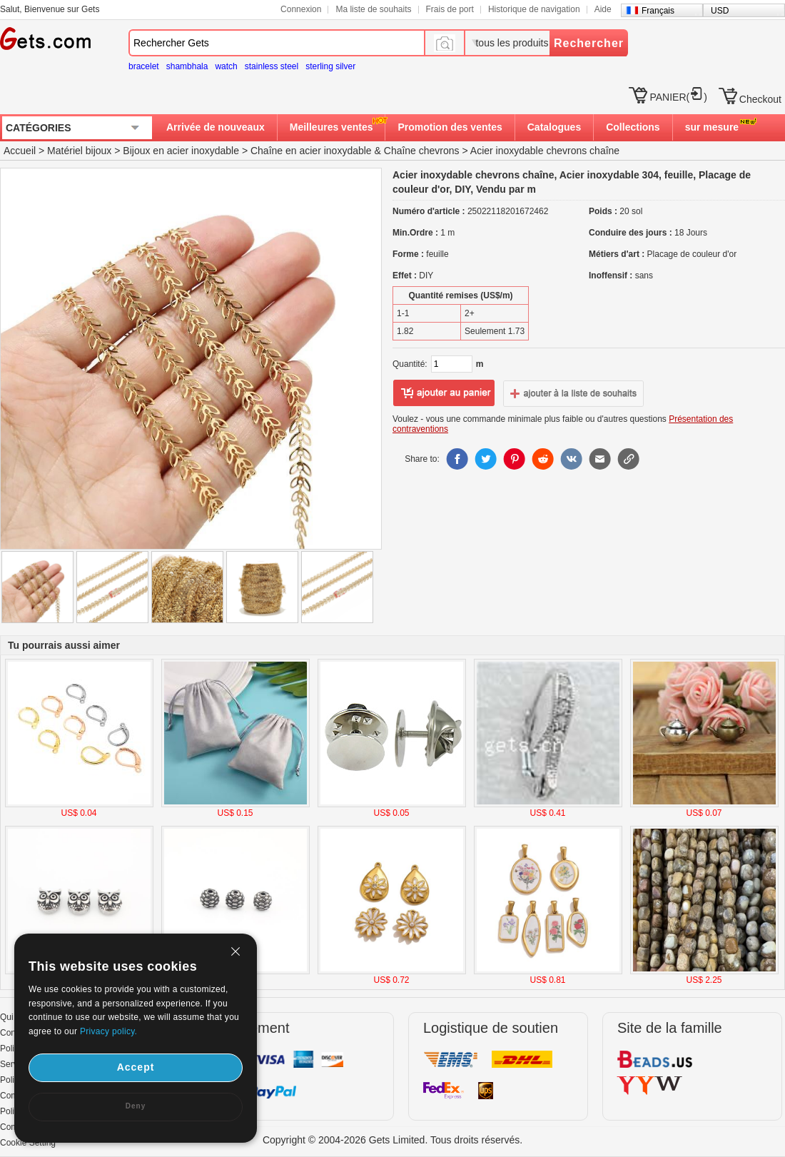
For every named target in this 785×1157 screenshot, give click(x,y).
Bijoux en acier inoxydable (181, 150)
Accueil (20, 150)
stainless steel (271, 66)
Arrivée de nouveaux (215, 127)
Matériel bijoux (79, 150)
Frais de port (450, 9)
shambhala (187, 66)
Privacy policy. (108, 1031)
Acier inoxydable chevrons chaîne (544, 150)
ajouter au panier (443, 393)
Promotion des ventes (449, 127)
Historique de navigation (534, 9)
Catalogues (554, 127)
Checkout (760, 99)
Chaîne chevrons (422, 150)
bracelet (143, 66)
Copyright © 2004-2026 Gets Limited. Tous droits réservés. (392, 1140)
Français (658, 11)
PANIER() (677, 97)
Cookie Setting (28, 1143)
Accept (136, 1067)
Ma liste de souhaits (373, 9)
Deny (136, 1106)
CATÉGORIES (38, 127)
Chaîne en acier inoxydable (311, 150)
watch (226, 66)
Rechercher (589, 43)
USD (720, 11)
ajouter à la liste (573, 393)
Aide (603, 9)
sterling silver (330, 66)
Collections (632, 127)
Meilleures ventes (331, 127)
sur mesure (712, 127)
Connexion (300, 9)
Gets (45, 39)
